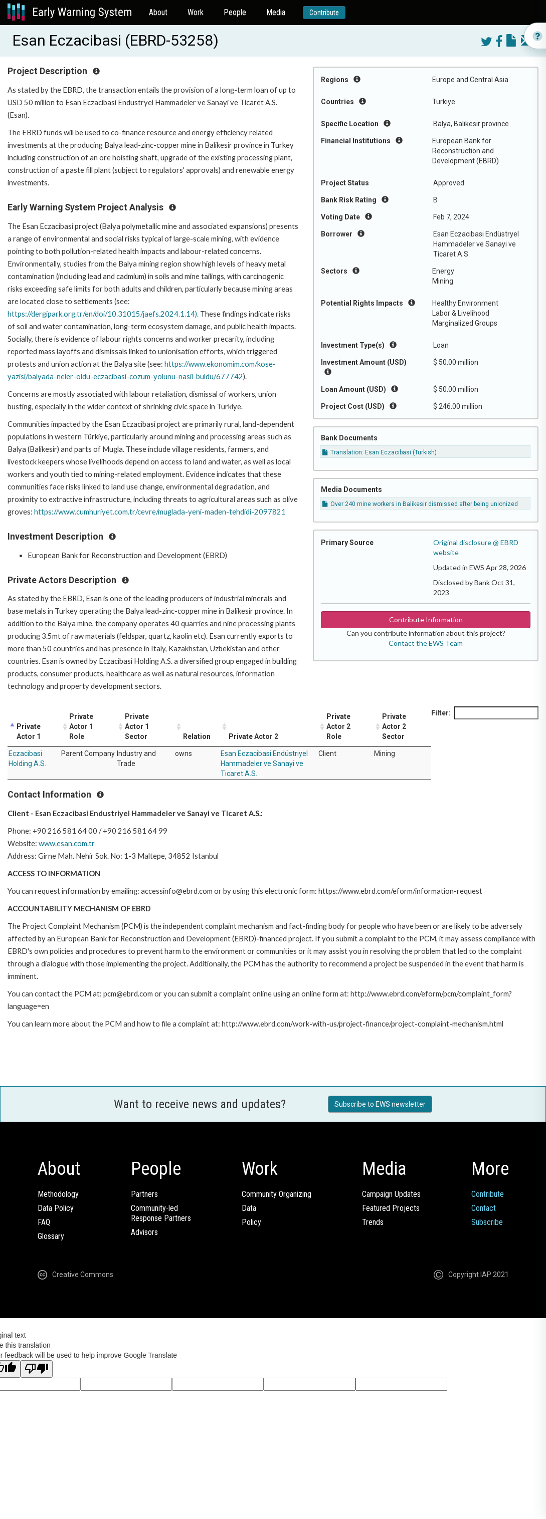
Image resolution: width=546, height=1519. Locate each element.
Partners (144, 1194)
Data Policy (56, 1208)
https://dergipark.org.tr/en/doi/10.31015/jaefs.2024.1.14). (103, 314)
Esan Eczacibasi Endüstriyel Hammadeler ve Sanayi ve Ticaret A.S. (264, 763)
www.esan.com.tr (67, 843)
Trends (373, 1222)
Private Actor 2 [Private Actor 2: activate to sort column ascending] (253, 736)
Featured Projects (391, 1208)
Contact (483, 1208)
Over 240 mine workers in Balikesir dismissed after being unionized (420, 504)
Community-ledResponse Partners (161, 1213)
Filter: (484, 712)
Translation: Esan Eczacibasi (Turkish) (379, 452)
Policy (251, 1222)
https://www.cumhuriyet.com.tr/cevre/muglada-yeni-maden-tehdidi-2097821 (160, 512)
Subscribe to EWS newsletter (380, 1104)
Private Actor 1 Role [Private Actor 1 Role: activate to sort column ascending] (81, 726)
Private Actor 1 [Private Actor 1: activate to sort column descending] (29, 731)
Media (275, 12)
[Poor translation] (37, 1369)
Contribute (324, 13)
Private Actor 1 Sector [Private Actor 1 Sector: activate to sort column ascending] (137, 726)
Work (196, 12)
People (235, 12)
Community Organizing (276, 1194)
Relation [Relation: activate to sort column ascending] (197, 736)
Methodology (58, 1194)
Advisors (144, 1232)
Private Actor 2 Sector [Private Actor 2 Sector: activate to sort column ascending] (394, 726)
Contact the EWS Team (426, 643)
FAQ (44, 1222)
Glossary (51, 1236)
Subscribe (487, 1222)
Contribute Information (426, 619)
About (158, 12)
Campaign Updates (391, 1194)
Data (249, 1208)
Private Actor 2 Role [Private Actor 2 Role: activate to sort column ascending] (338, 726)
